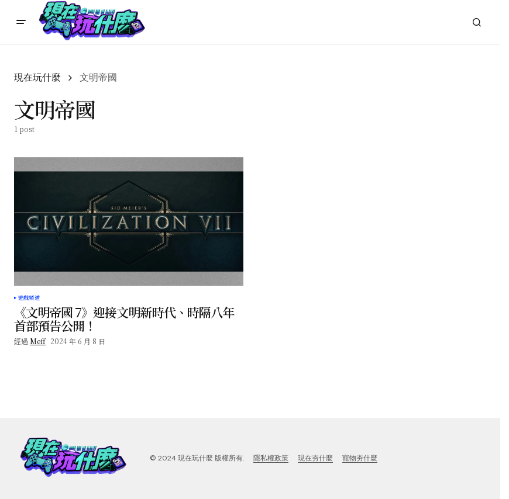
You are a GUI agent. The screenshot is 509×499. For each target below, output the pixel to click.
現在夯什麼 (315, 458)
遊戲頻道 (29, 298)
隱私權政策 (270, 458)
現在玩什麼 (37, 77)
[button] (21, 22)
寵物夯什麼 (359, 458)
